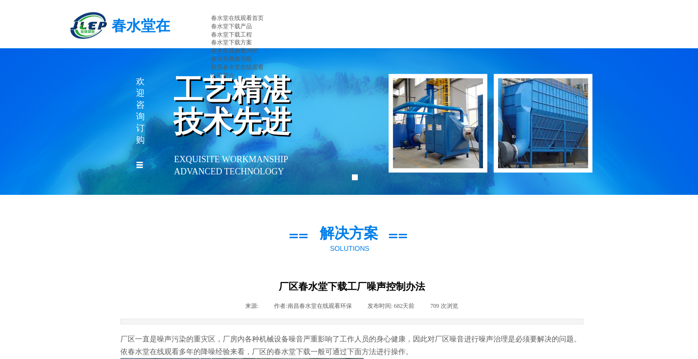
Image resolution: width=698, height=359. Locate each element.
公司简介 (222, 75)
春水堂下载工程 (231, 34)
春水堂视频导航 (231, 59)
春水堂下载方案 (231, 42)
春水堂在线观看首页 (237, 18)
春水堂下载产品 (231, 26)
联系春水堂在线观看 (237, 67)
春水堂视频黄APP (234, 50)
